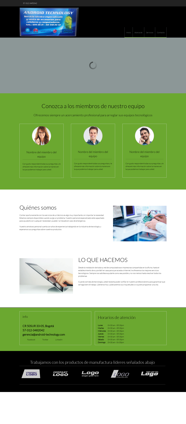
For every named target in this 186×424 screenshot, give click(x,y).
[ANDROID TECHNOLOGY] (49, 22)
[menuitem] (128, 32)
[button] (35, 373)
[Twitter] (44, 339)
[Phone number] (29, 3)
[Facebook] (30, 339)
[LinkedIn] (58, 339)
